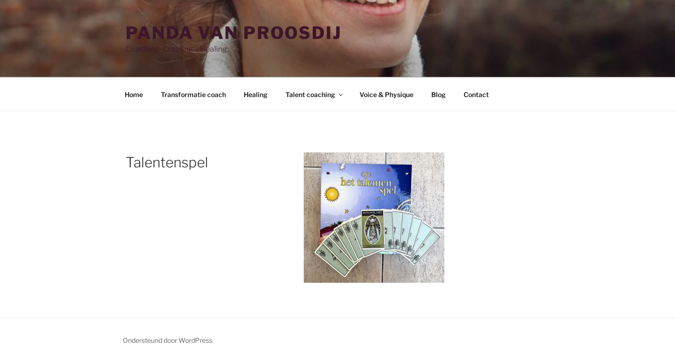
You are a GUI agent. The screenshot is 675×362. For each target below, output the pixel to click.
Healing (256, 94)
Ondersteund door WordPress (167, 340)
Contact (476, 94)
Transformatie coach (193, 94)
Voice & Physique (386, 94)
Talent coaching (314, 94)
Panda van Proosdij (234, 33)
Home (134, 94)
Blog (438, 94)
